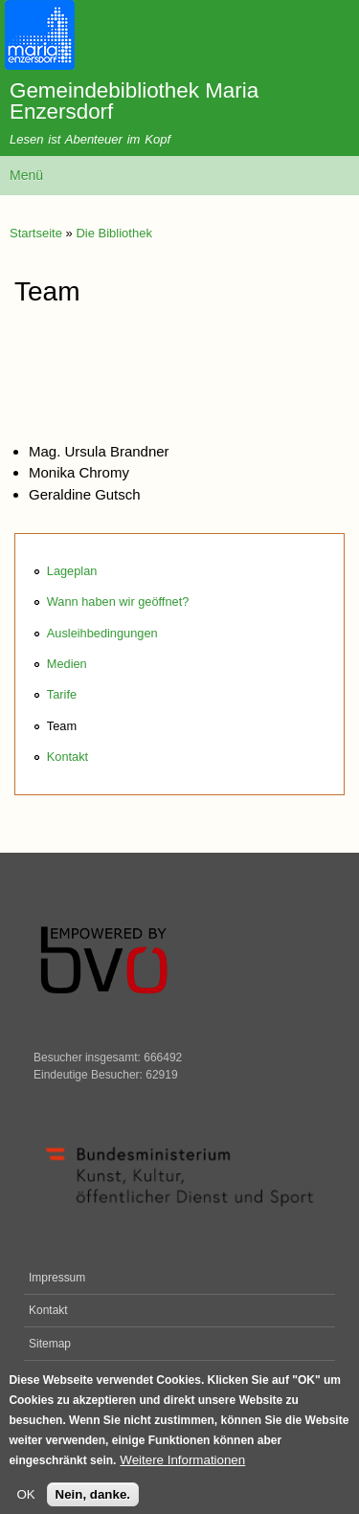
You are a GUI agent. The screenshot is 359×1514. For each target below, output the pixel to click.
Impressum (57, 1277)
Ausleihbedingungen (102, 633)
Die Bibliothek (114, 233)
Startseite (36, 233)
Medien (67, 664)
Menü (26, 175)
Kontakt (67, 756)
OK (25, 1502)
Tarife (62, 694)
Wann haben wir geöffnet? (118, 601)
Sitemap (50, 1343)
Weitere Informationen (182, 1467)
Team (62, 726)
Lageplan (72, 571)
